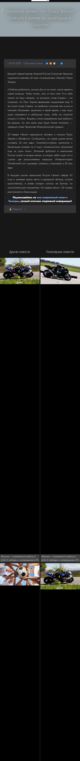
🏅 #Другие (15, 209)
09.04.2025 (15, 63)
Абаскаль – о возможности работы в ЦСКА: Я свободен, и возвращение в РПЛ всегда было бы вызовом (20, 558)
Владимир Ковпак (34, 63)
